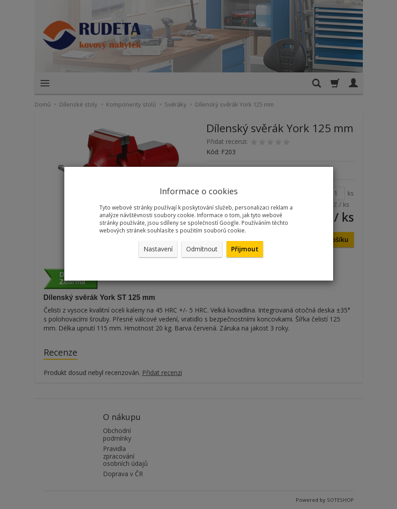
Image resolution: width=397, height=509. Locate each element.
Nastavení (158, 249)
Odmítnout (202, 249)
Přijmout (245, 249)
